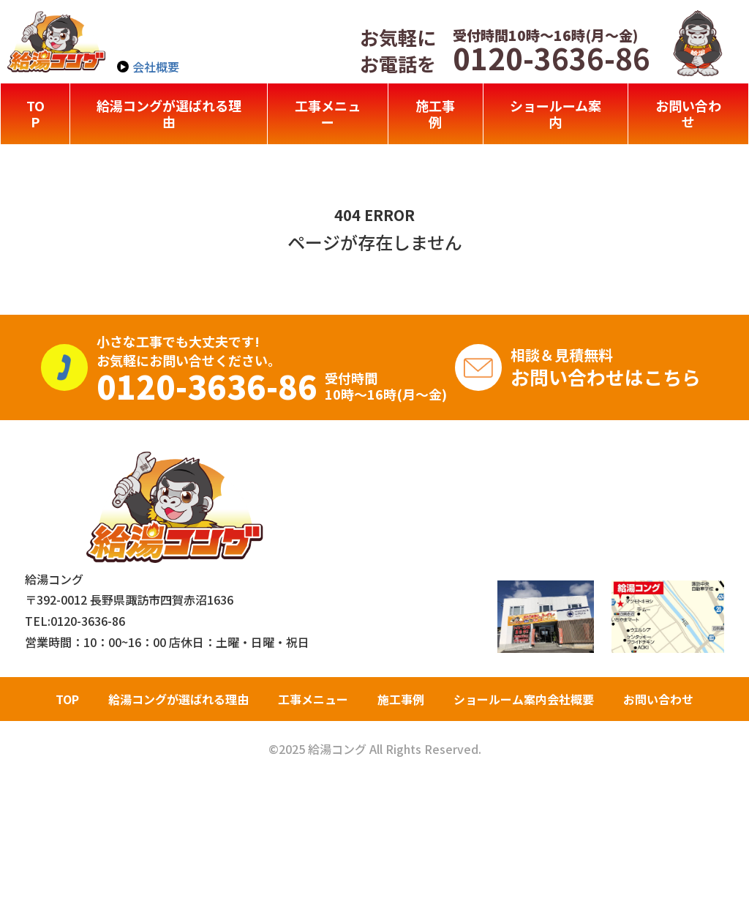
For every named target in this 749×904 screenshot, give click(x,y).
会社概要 (155, 66)
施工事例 (435, 113)
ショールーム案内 (555, 113)
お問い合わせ (688, 113)
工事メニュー (328, 113)
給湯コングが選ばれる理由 (169, 113)
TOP (35, 113)
